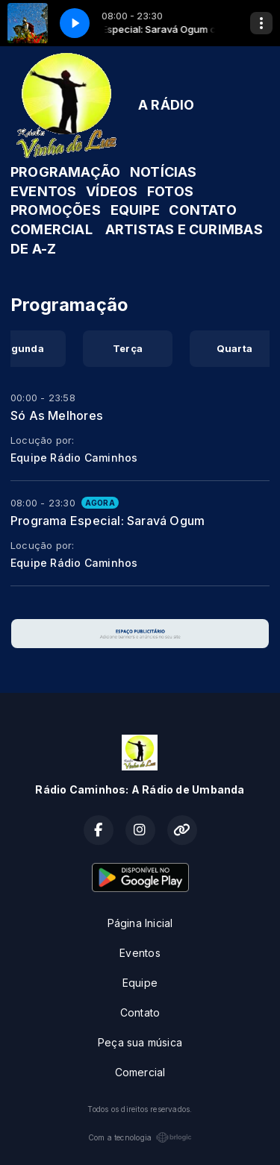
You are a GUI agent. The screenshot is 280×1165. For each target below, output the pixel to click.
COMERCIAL (51, 229)
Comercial (140, 1072)
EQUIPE (135, 210)
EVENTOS (43, 191)
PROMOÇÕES (55, 210)
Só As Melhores (56, 415)
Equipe (140, 982)
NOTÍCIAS (163, 172)
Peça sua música (140, 1042)
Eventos (139, 952)
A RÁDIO (166, 105)
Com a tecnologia (140, 1137)
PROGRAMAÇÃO (65, 172)
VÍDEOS (111, 191)
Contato (140, 1012)
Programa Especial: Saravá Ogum (107, 520)
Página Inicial (140, 923)
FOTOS (170, 191)
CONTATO (202, 210)
